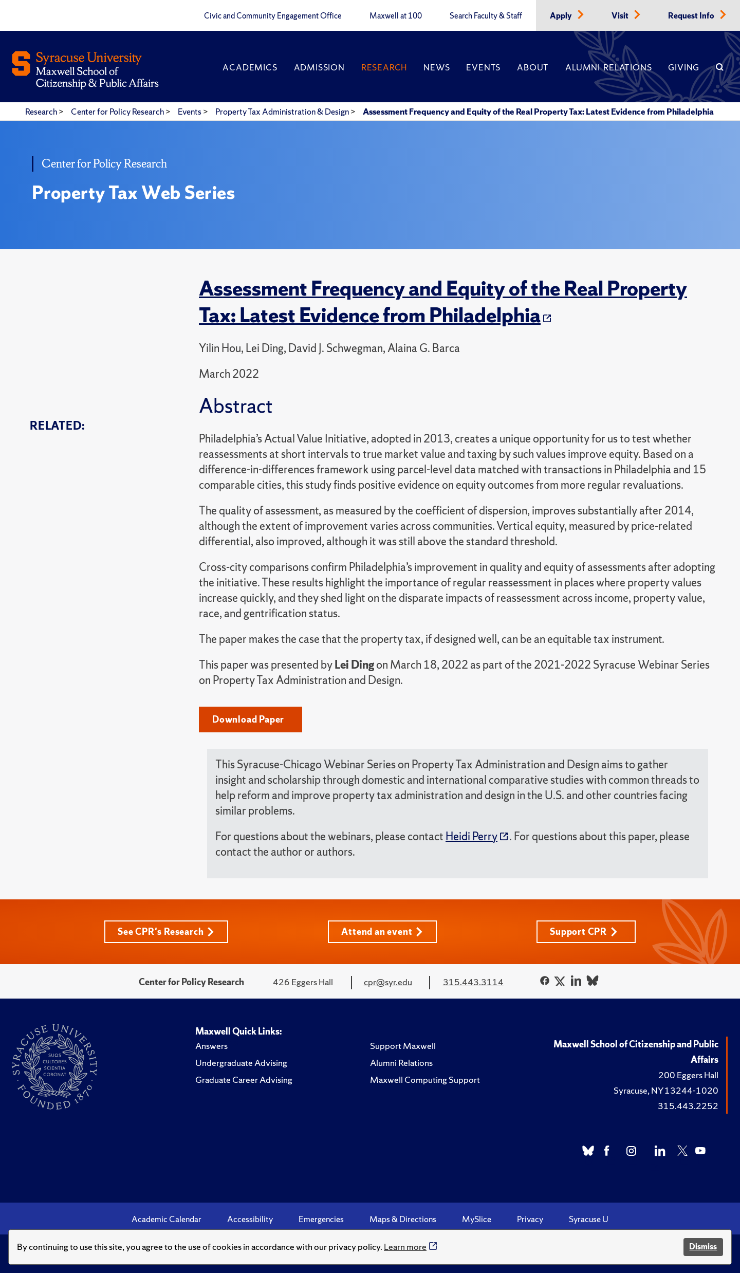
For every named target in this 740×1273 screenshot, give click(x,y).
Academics (250, 67)
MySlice (476, 1219)
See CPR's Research (166, 931)
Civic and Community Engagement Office (273, 16)
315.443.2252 (688, 1106)
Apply (562, 16)
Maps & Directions (402, 1219)
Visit (621, 16)
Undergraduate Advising (241, 1062)
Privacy (530, 1219)
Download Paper (248, 719)
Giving (683, 67)
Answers (211, 1045)
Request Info (692, 16)
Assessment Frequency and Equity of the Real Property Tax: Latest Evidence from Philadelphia (538, 111)
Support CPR (584, 931)
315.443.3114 (473, 982)
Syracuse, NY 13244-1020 (666, 1090)
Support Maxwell (403, 1045)
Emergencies (321, 1219)
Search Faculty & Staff (486, 16)
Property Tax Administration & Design (282, 111)
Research (384, 67)
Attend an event (382, 931)
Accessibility (250, 1219)
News (436, 67)
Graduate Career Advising (243, 1079)
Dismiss (703, 1246)
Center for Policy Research (118, 111)
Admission (319, 67)
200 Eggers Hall (688, 1075)
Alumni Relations (608, 67)
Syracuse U (588, 1219)
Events (483, 67)
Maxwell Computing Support (425, 1079)
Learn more (405, 1246)
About (533, 67)
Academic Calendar (166, 1219)
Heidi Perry (471, 836)
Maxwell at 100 (395, 16)
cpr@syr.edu (388, 982)
